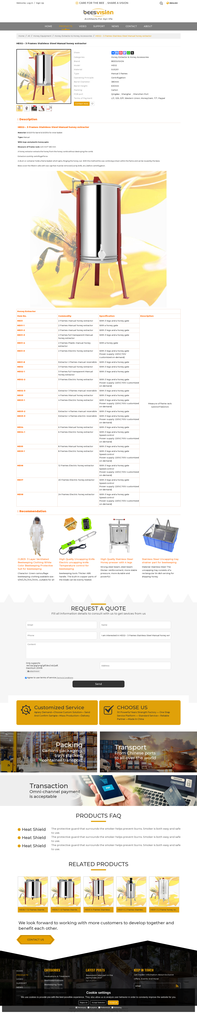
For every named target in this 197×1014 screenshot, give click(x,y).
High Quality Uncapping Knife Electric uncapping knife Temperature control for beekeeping (77, 564)
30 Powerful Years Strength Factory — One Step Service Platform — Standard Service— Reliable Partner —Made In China (143, 715)
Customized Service (59, 707)
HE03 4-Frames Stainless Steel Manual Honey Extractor (99, 910)
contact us (35, 939)
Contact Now (81, 103)
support (99, 26)
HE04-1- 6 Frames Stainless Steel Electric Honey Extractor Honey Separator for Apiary (66, 910)
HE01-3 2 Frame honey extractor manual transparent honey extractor (164, 910)
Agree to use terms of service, (49, 677)
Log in (30, 3)
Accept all (113, 1003)
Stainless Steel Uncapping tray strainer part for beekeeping (160, 561)
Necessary (81, 1007)
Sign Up (40, 3)
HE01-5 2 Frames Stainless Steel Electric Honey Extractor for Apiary (132, 910)
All (29, 36)
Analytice (92, 1007)
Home (48, 26)
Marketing (116, 1007)
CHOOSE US (132, 707)
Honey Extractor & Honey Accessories (73, 36)
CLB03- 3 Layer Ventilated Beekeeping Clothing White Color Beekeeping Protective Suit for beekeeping (35, 564)
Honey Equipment (42, 36)
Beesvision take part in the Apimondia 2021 (99, 976)
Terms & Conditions (65, 678)
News (115, 26)
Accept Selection (98, 1003)
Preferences (104, 1007)
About (148, 26)
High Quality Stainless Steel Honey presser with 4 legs (117, 561)
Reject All (83, 1003)
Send (98, 684)
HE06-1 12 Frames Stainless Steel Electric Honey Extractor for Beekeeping (33, 910)
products (65, 26)
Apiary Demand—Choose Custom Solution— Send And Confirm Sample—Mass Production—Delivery (62, 714)
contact (131, 26)
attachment (33, 671)
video (82, 26)
